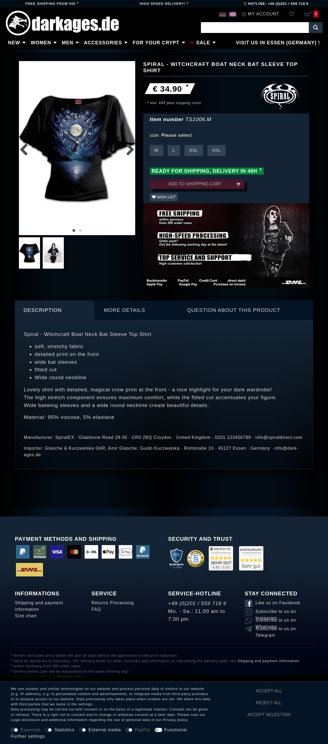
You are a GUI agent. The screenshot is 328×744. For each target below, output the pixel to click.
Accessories (103, 42)
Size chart (26, 615)
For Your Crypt (156, 42)
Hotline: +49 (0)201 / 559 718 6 (276, 4)
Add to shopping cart (204, 184)
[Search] (316, 27)
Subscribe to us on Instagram (276, 612)
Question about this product (233, 310)
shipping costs (188, 103)
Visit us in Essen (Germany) (276, 42)
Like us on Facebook (278, 602)
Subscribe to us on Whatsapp (276, 621)
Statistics (65, 730)
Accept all (269, 691)
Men (68, 42)
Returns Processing (112, 602)
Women (41, 42)
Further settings (28, 736)
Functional (175, 730)
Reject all (268, 702)
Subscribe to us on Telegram (276, 629)
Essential (31, 730)
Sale (204, 42)
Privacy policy (175, 720)
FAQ (96, 609)
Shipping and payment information (39, 606)
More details (124, 310)
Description (43, 310)
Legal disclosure (25, 720)
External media (104, 730)
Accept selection (268, 714)
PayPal (142, 730)
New (14, 42)
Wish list (164, 197)
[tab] (55, 310)
